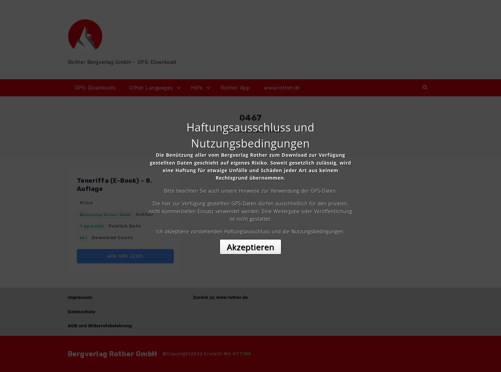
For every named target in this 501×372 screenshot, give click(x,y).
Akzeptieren (250, 246)
